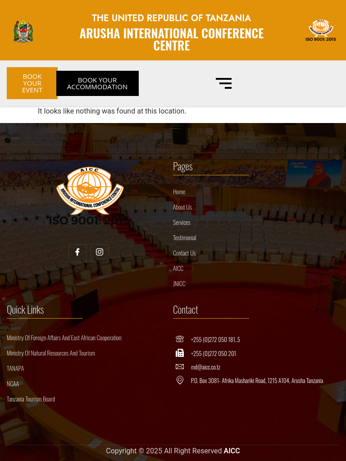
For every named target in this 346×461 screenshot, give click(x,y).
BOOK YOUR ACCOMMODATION (97, 83)
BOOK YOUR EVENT (32, 83)
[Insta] (100, 253)
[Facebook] (77, 253)
